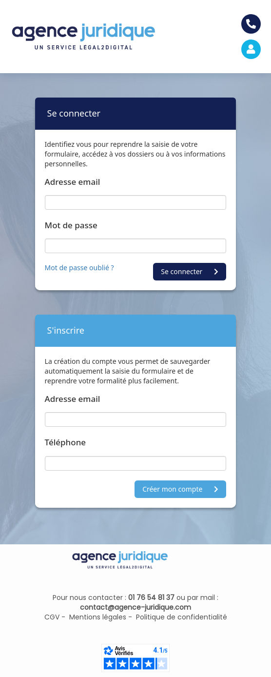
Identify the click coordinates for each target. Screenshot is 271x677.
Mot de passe (71, 225)
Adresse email (72, 181)
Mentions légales (95, 617)
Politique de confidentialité (179, 617)
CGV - (54, 617)
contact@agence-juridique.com (135, 607)
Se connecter (189, 271)
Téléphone (65, 442)
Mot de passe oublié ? (79, 267)
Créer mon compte (180, 489)
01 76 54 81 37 (151, 597)
